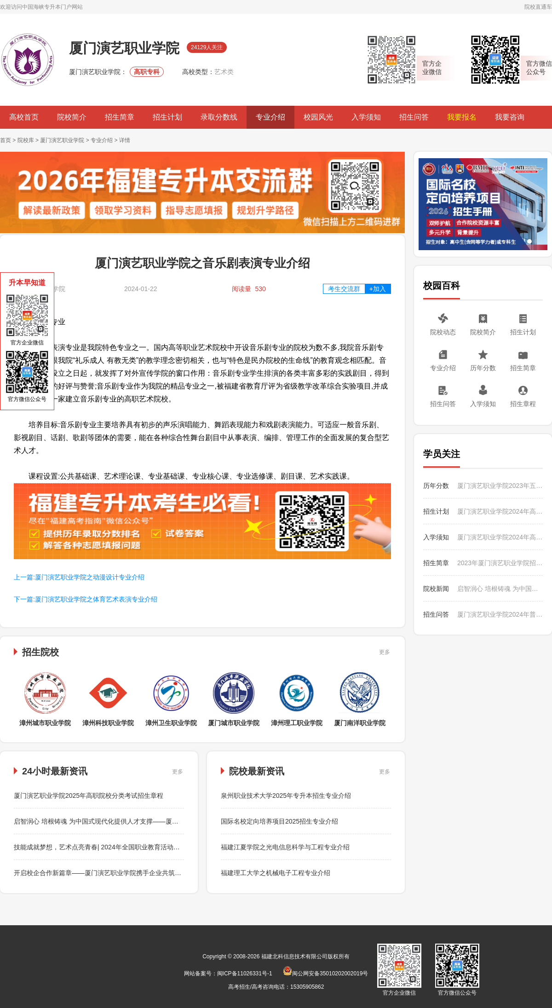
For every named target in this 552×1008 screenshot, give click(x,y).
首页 (5, 140)
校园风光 (318, 117)
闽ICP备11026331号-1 (244, 973)
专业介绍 (270, 117)
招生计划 (167, 117)
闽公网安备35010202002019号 (325, 973)
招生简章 (119, 117)
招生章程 (523, 403)
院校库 (25, 140)
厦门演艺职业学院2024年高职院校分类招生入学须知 (500, 537)
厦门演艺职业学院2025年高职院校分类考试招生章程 (88, 795)
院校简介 (71, 117)
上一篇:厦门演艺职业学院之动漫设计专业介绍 (79, 577)
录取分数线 (219, 117)
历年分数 (483, 368)
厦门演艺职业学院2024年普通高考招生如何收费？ (500, 614)
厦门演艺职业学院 (62, 140)
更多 (384, 652)
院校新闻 (436, 588)
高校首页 (24, 117)
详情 (124, 140)
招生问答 (414, 117)
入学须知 (366, 117)
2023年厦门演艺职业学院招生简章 (500, 563)
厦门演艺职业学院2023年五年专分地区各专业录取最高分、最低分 (500, 485)
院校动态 (443, 332)
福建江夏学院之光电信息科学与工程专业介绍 (285, 847)
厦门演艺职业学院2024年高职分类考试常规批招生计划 (500, 511)
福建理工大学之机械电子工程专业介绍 (275, 872)
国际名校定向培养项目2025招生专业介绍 (279, 821)
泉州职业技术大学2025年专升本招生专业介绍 (286, 795)
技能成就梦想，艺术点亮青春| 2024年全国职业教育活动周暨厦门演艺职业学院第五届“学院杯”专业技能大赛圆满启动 (179, 847)
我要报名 (462, 117)
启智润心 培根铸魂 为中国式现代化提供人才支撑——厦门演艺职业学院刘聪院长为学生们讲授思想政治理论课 (170, 821)
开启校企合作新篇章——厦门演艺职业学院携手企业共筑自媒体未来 (110, 872)
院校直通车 (538, 7)
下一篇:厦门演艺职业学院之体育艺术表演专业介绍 (85, 599)
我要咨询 (509, 117)
